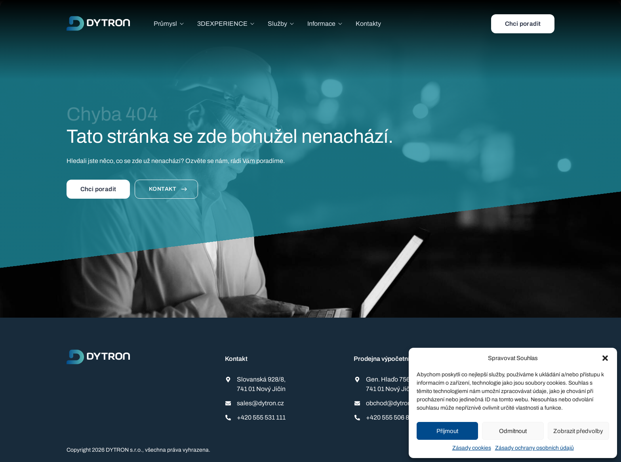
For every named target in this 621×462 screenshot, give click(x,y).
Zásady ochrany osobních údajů (534, 448)
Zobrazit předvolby (578, 431)
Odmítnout (513, 431)
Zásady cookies (471, 448)
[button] (605, 358)
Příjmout (447, 431)
